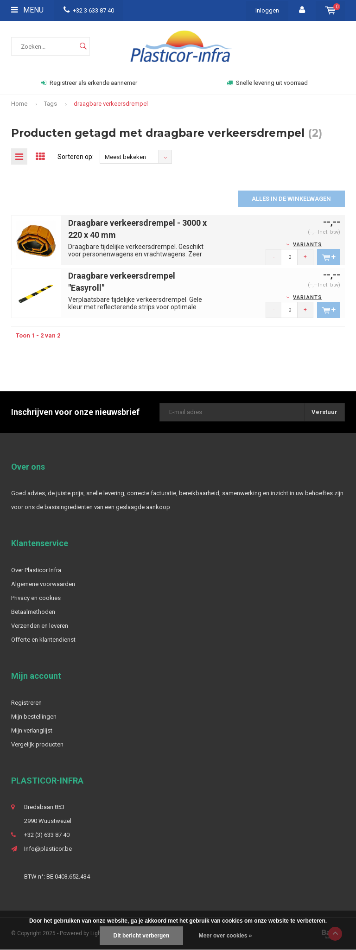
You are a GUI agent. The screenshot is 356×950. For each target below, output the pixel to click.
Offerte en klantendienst (43, 639)
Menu (27, 10)
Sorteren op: (75, 156)
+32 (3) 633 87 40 (47, 834)
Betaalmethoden (33, 611)
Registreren (26, 702)
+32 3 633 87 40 (89, 10)
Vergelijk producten (37, 744)
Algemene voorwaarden (43, 583)
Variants (307, 245)
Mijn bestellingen (34, 716)
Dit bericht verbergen (142, 935)
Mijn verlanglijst (31, 730)
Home (19, 103)
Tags (50, 103)
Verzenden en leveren (39, 625)
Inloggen (267, 10)
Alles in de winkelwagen (291, 198)
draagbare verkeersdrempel (111, 103)
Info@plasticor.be (48, 848)
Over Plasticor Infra (36, 570)
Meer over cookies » (225, 935)
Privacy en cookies (36, 597)
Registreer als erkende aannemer (89, 82)
